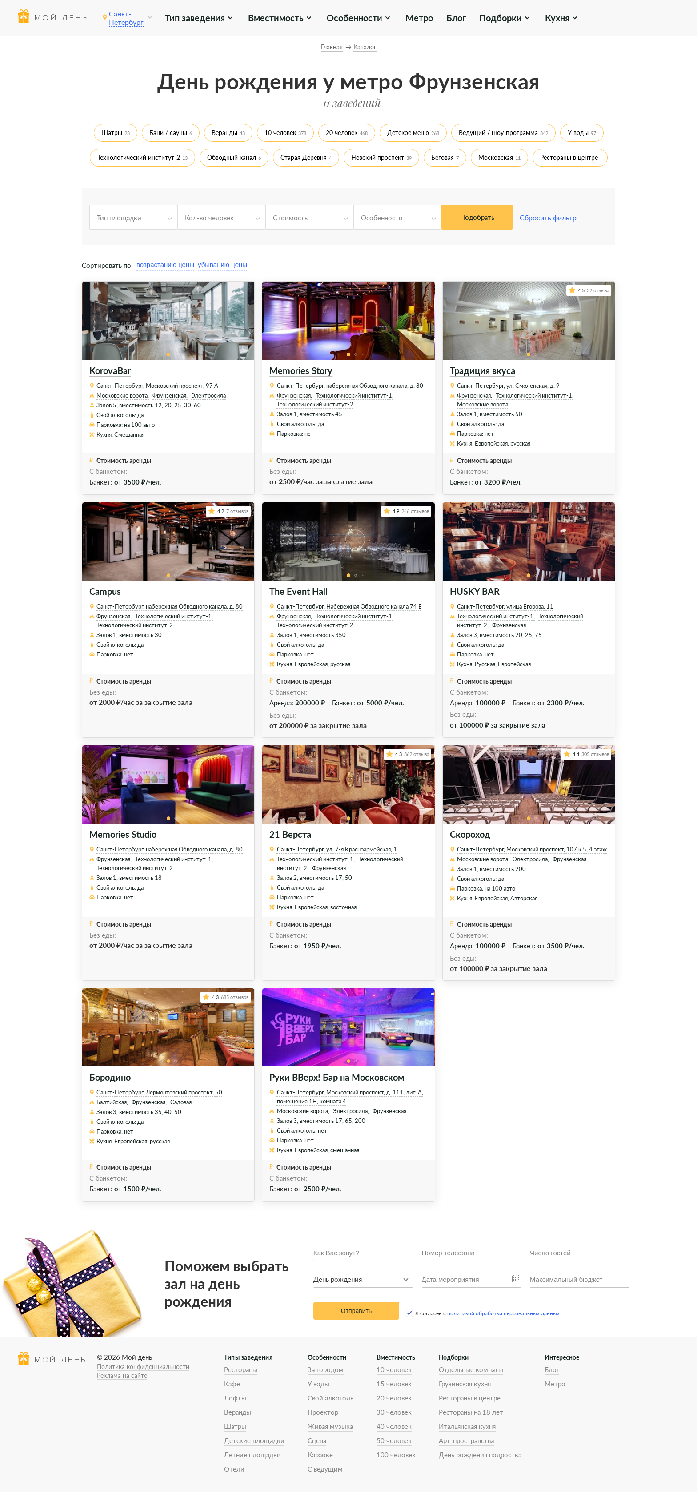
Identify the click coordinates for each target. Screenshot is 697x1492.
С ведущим (325, 1469)
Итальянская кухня (467, 1426)
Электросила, (531, 859)
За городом (326, 1369)
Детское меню (408, 132)
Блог (456, 17)
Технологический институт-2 (138, 157)
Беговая (442, 157)
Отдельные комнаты (471, 1369)
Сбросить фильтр (548, 217)
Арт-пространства (466, 1440)
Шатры (111, 132)
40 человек (394, 1426)
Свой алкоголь (330, 1398)
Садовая (181, 1102)
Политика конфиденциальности (143, 1366)
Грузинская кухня (465, 1384)
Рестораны (240, 1369)
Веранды (224, 132)
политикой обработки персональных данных (503, 1313)
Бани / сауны (168, 132)
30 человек (394, 1412)
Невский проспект (377, 157)
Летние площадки (252, 1455)
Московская (495, 157)
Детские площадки (254, 1440)
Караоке (320, 1455)
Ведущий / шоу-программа (498, 132)
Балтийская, (112, 1102)
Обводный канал (231, 157)
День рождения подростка (480, 1455)
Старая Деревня (303, 157)
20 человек (341, 132)
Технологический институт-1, (354, 395)
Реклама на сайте (122, 1375)
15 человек (394, 1384)
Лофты (235, 1398)
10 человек (280, 132)
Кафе (232, 1384)
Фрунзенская (509, 625)
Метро (419, 17)
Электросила (208, 395)
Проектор (323, 1412)
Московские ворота (482, 404)
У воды (578, 132)
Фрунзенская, (170, 395)
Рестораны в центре (569, 157)
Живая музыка (330, 1426)
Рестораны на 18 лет (471, 1412)
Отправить (356, 1310)
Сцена (317, 1440)
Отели (234, 1469)
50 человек (394, 1440)
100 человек (396, 1455)
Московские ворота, (122, 395)
